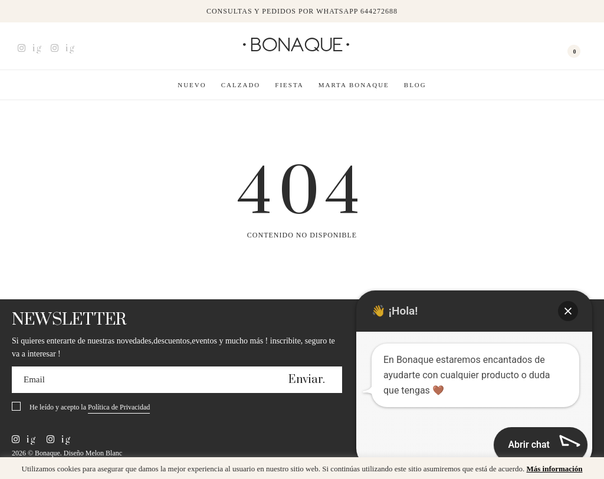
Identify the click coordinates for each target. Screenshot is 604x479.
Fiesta (289, 84)
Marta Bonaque (354, 84)
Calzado (241, 84)
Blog (415, 84)
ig (30, 48)
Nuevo (192, 84)
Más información (554, 468)
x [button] (586, 470)
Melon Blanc (104, 453)
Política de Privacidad (119, 407)
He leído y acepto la (89, 407)
